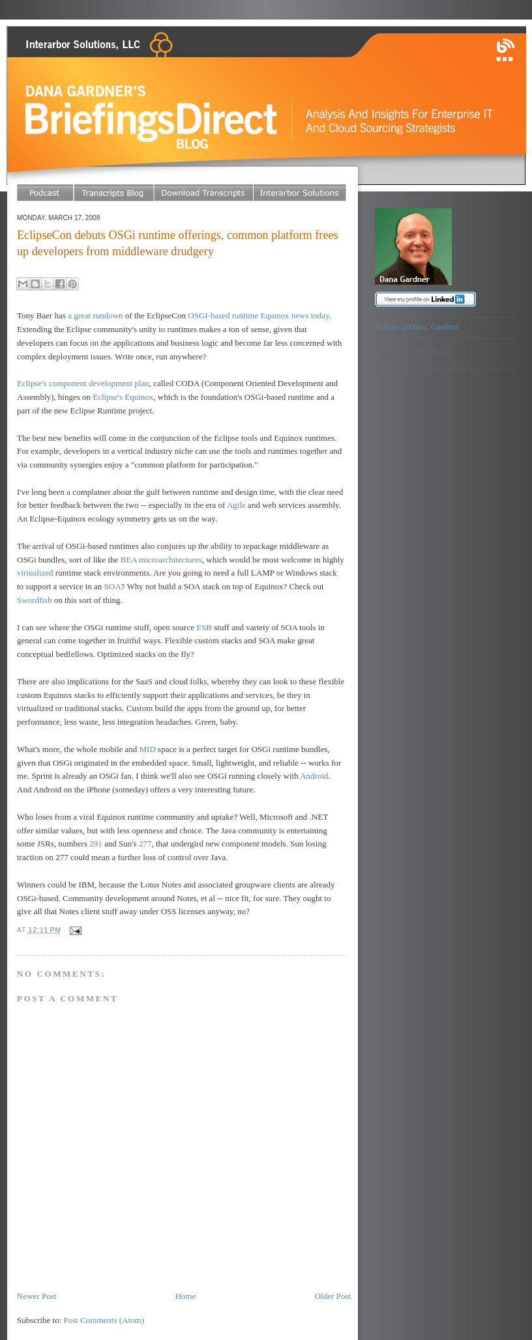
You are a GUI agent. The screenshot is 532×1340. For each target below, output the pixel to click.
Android (314, 776)
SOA (112, 586)
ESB (204, 627)
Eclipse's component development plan (83, 383)
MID (148, 749)
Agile (236, 505)
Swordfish (34, 600)
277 (145, 843)
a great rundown (95, 315)
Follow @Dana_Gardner (417, 326)
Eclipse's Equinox (123, 397)
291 (95, 843)
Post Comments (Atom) (104, 1320)
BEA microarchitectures (161, 560)
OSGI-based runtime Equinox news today (258, 315)
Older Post (333, 1296)
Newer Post (36, 1296)
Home (185, 1296)
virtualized (35, 573)
